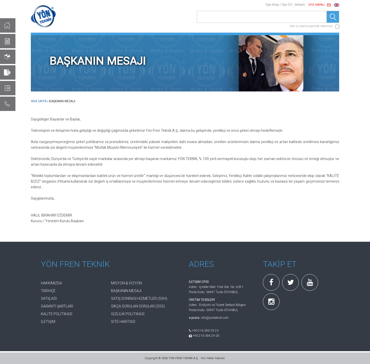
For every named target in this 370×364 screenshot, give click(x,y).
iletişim (300, 4)
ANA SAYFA (39, 101)
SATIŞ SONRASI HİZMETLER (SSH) (139, 298)
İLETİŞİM (48, 322)
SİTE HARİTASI (123, 322)
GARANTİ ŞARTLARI (57, 306)
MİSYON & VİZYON (126, 283)
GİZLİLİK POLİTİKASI (127, 314)
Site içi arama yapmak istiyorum (311, 26)
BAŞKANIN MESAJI (126, 291)
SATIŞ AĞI (49, 298)
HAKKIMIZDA (51, 283)
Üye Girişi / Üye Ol (278, 4)
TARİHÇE (48, 291)
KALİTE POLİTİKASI (56, 314)
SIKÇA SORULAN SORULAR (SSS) (138, 306)
